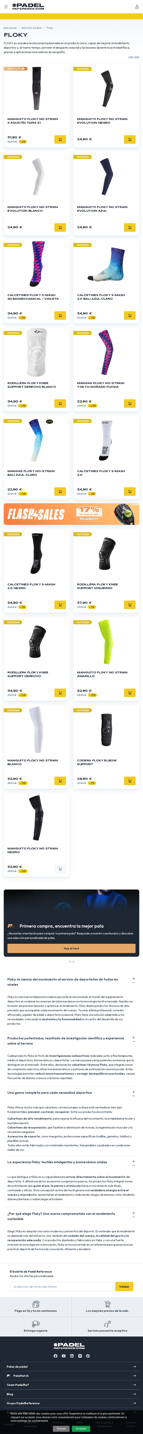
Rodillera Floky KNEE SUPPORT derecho (27, 674)
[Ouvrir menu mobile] (6, 6)
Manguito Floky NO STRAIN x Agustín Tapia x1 (32, 121)
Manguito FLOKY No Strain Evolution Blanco (32, 209)
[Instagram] (80, 1356)
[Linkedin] (72, 1356)
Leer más (133, 56)
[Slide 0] (70, 961)
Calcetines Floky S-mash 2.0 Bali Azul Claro (101, 297)
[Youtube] (63, 1356)
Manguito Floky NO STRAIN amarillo (102, 674)
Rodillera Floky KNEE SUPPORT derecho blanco (31, 385)
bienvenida (10, 28)
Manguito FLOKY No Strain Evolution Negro (102, 121)
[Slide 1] (73, 961)
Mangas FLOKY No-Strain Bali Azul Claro (31, 473)
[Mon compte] (137, 6)
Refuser (61, 1428)
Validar (124, 1286)
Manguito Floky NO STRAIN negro (32, 850)
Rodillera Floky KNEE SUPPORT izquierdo (97, 586)
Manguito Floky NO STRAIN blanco (32, 762)
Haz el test (71, 948)
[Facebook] (55, 1356)
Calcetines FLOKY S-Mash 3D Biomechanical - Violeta (33, 297)
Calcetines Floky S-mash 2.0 (101, 473)
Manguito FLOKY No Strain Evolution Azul (102, 209)
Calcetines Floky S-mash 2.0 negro (31, 586)
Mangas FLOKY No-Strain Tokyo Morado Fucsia (100, 385)
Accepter (81, 1428)
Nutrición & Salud (31, 28)
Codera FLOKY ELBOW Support (97, 762)
